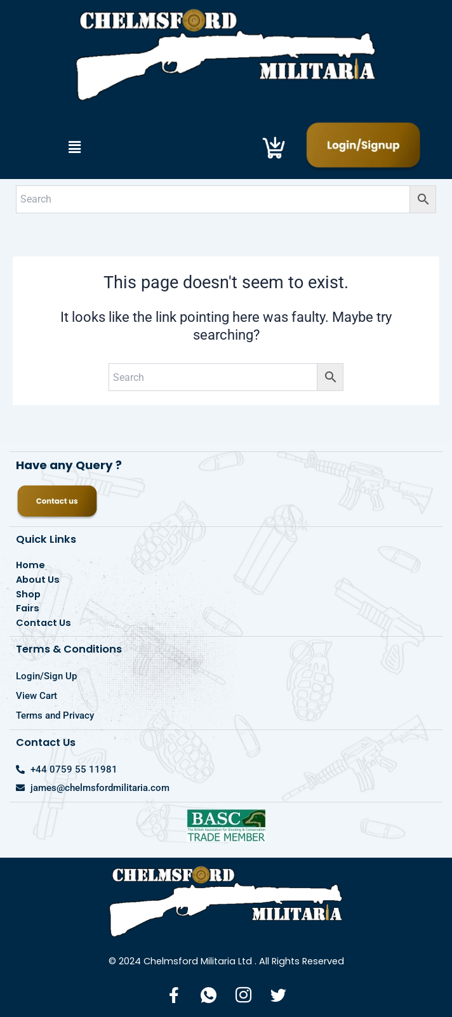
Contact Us (43, 622)
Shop (28, 594)
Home (30, 565)
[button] (74, 147)
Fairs (27, 608)
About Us (38, 579)
